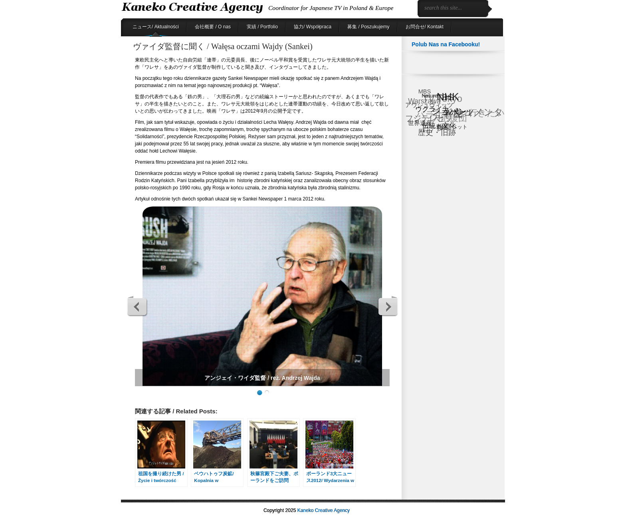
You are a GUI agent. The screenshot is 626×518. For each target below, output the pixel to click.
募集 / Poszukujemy (368, 27)
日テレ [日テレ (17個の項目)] (432, 128)
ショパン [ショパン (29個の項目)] (449, 110)
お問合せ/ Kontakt (425, 27)
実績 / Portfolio (262, 27)
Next (387, 306)
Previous (137, 306)
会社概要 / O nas (213, 27)
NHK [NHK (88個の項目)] (448, 96)
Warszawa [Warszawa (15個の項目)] (424, 101)
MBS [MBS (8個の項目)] (424, 91)
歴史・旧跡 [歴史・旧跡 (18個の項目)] (437, 132)
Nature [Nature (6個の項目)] (430, 95)
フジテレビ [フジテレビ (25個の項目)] (425, 118)
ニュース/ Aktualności (156, 27)
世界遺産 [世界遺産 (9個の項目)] (420, 122)
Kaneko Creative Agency (323, 510)
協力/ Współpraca (312, 27)
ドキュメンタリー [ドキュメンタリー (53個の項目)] (473, 114)
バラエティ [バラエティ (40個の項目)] (439, 115)
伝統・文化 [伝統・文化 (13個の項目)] (439, 125)
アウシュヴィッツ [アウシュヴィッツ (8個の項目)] (429, 105)
